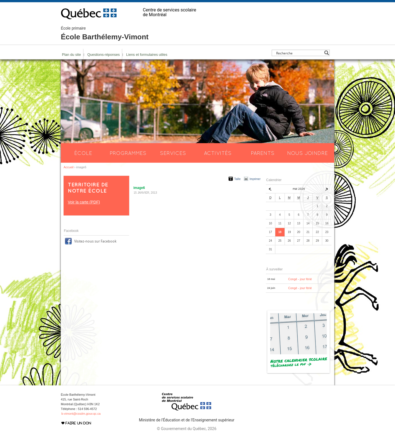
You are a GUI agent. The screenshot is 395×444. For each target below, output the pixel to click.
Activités (218, 153)
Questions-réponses (103, 54)
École (83, 153)
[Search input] (299, 53)
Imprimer (255, 179)
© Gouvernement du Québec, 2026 (186, 428)
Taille (237, 179)
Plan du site (71, 54)
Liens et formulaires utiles (146, 54)
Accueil (68, 167)
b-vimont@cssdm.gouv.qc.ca (81, 413)
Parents (262, 153)
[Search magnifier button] (326, 53)
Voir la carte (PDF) (84, 202)
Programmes (128, 153)
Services (173, 153)
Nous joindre (307, 153)
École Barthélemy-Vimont (105, 33)
